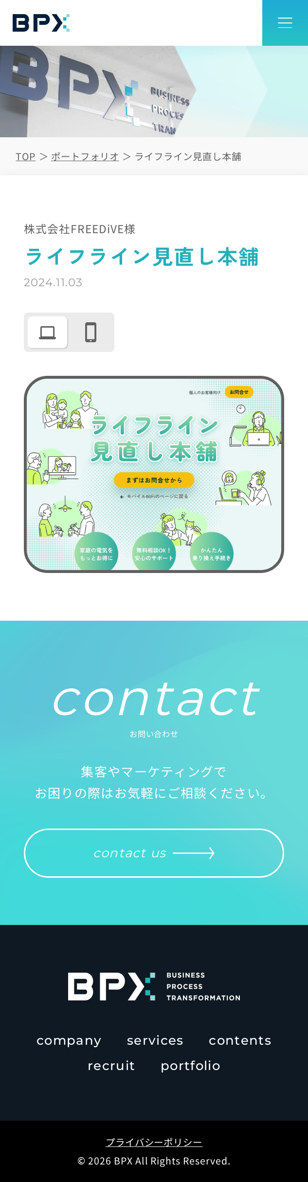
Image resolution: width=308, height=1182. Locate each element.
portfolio (190, 1065)
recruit (111, 1065)
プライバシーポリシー (154, 1142)
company (69, 1040)
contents (240, 1040)
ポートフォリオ (85, 156)
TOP (26, 156)
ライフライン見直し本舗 (187, 156)
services (155, 1040)
